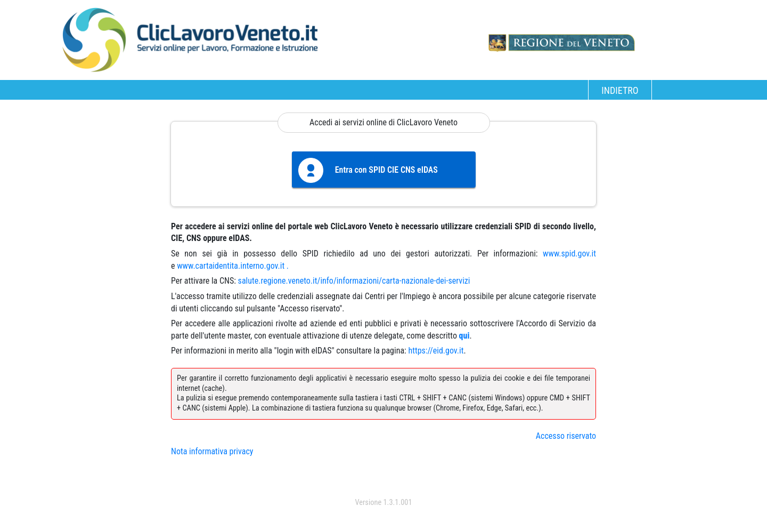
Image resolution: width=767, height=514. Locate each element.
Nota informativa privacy (212, 451)
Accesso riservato (566, 436)
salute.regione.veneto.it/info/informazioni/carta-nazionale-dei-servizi (354, 281)
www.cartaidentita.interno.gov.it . (233, 266)
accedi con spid (383, 481)
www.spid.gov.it (569, 253)
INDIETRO (619, 90)
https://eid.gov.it (435, 351)
